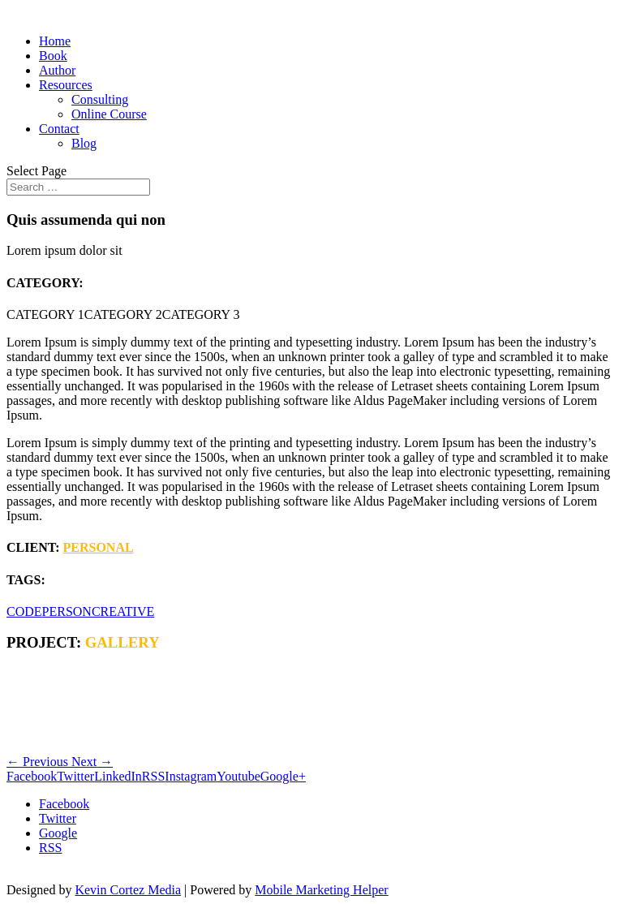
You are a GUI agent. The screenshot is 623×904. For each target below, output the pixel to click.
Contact (59, 129)
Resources (65, 85)
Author (57, 70)
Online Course (109, 114)
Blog (84, 143)
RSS (153, 776)
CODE (24, 611)
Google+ (283, 776)
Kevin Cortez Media (128, 890)
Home (55, 41)
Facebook (31, 776)
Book (53, 55)
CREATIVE (123, 611)
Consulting (99, 99)
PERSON (67, 611)
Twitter (75, 776)
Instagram (191, 776)
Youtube (238, 776)
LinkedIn (118, 776)
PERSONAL (98, 547)
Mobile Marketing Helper (321, 890)
